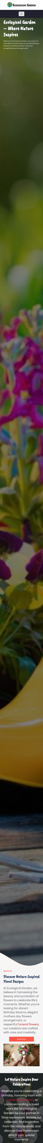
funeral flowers (28, 1024)
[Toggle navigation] (21, 14)
